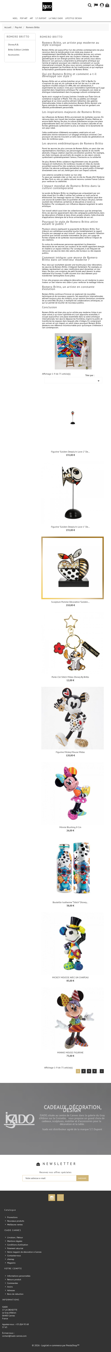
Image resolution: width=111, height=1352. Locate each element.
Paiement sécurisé (15, 1248)
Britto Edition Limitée (18, 49)
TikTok (60, 1197)
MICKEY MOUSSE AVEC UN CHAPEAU (70, 977)
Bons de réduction (15, 1294)
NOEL (15, 18)
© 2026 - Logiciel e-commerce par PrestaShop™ (55, 1345)
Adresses (11, 1290)
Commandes (12, 1283)
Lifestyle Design (73, 18)
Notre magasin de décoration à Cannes (24, 1252)
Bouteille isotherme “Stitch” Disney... (70, 902)
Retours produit (14, 1279)
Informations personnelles (18, 1276)
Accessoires (13, 54)
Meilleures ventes (15, 1224)
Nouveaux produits (15, 1221)
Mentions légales (14, 1241)
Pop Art (23, 18)
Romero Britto (18, 36)
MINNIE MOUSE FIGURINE (70, 1052)
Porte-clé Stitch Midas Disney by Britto (70, 676)
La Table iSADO (56, 18)
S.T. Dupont (40, 18)
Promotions (12, 1217)
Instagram (51, 1197)
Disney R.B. (13, 44)
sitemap (10, 1259)
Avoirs (10, 1286)
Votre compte (13, 1268)
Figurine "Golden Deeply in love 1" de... (70, 526)
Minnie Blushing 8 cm (70, 827)
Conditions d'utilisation (17, 1244)
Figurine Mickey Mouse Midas (70, 752)
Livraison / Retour (15, 1237)
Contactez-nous (14, 1255)
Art (31, 18)
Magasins (11, 1263)
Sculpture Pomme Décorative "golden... (70, 601)
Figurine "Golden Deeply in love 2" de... (70, 451)
